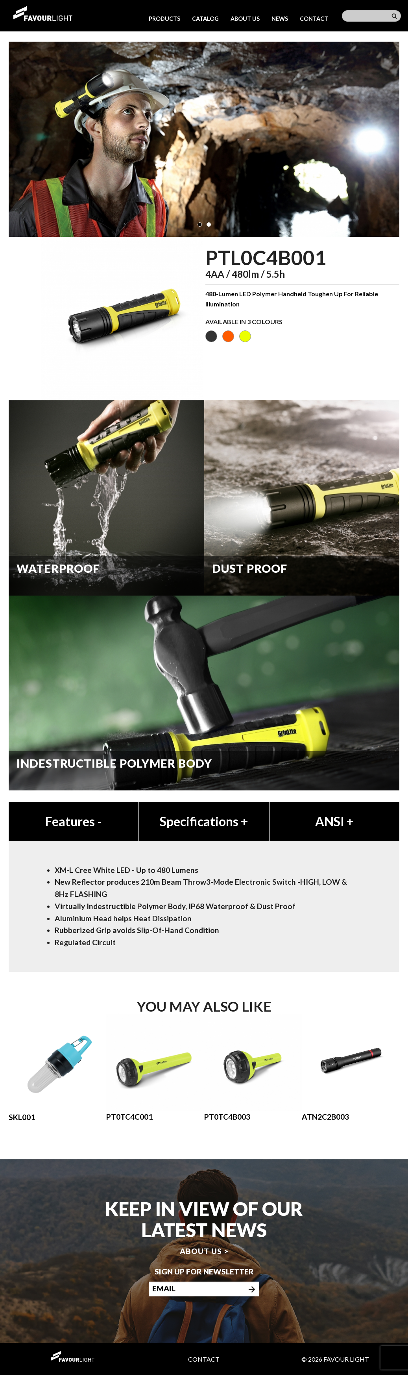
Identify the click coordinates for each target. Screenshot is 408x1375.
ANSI (334, 821)
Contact (314, 18)
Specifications (204, 821)
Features (73, 821)
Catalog (205, 18)
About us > (204, 1251)
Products (164, 18)
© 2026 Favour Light (335, 1359)
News (279, 18)
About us (245, 18)
